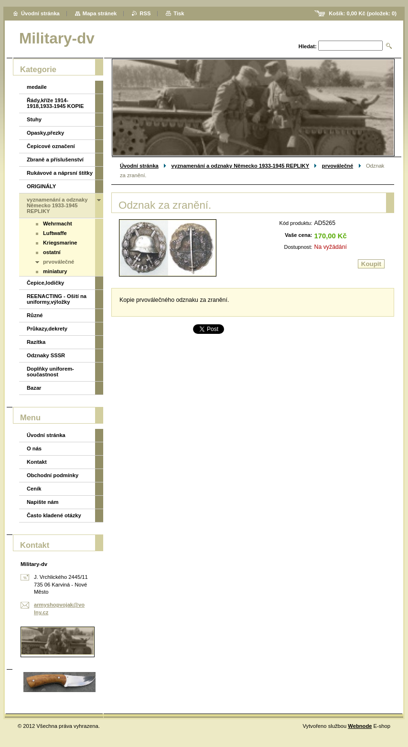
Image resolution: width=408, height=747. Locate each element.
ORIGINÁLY (41, 186)
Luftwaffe (55, 233)
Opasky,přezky (45, 133)
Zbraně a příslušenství (55, 159)
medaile (37, 87)
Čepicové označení (51, 146)
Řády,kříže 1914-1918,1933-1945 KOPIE (55, 103)
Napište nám (43, 502)
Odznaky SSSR (46, 355)
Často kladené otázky (54, 515)
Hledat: (308, 46)
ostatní (52, 252)
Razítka (36, 342)
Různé (35, 315)
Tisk (178, 13)
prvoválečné (337, 166)
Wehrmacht (57, 223)
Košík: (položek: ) (363, 13)
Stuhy (34, 119)
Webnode (360, 726)
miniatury (55, 271)
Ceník (34, 488)
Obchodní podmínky (52, 475)
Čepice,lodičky (45, 283)
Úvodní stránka (139, 166)
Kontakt (37, 462)
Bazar (34, 388)
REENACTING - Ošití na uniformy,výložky (56, 299)
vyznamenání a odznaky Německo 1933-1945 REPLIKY (241, 166)
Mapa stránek (100, 13)
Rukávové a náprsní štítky (60, 173)
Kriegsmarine (60, 242)
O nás (34, 448)
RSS (145, 13)
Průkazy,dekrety (47, 328)
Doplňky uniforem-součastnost (50, 371)
